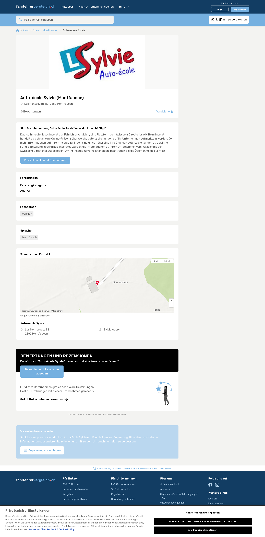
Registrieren (240, 9)
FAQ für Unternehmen (123, 484)
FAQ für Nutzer (71, 484)
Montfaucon (50, 30)
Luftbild (167, 261)
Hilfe (124, 6)
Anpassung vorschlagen (42, 450)
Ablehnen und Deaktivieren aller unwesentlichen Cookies (202, 521)
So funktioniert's (120, 489)
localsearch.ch (216, 503)
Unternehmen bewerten (76, 489)
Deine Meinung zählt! (134, 468)
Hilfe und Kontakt (169, 484)
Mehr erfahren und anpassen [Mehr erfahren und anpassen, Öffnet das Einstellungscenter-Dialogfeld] (203, 512)
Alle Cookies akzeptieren (202, 530)
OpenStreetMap (49, 311)
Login (220, 9)
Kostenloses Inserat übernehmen (45, 160)
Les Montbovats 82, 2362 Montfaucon (48, 103)
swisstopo (36, 311)
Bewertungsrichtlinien (75, 499)
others (60, 311)
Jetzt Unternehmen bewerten (44, 399)
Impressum (166, 489)
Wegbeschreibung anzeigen (35, 315)
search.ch (27, 311)
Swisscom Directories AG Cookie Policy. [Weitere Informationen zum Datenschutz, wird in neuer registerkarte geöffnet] (51, 529)
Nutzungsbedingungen (172, 502)
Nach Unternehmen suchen (96, 6)
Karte (156, 261)
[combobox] (68, 20)
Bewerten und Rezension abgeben (42, 371)
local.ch (212, 498)
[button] (171, 301)
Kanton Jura (31, 30)
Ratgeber (67, 6)
